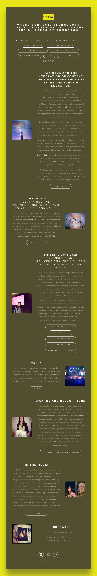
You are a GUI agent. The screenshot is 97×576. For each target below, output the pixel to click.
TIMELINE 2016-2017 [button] (60, 46)
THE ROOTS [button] (42, 40)
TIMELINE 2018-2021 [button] (33, 51)
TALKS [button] (50, 56)
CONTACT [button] (49, 61)
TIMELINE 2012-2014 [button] (68, 40)
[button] (41, 554)
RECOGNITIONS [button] (30, 56)
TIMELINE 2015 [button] (33, 46)
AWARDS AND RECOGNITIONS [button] (61, 452)
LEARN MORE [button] (61, 186)
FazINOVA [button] (22, 40)
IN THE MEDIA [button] (68, 56)
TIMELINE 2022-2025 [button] (64, 51)
